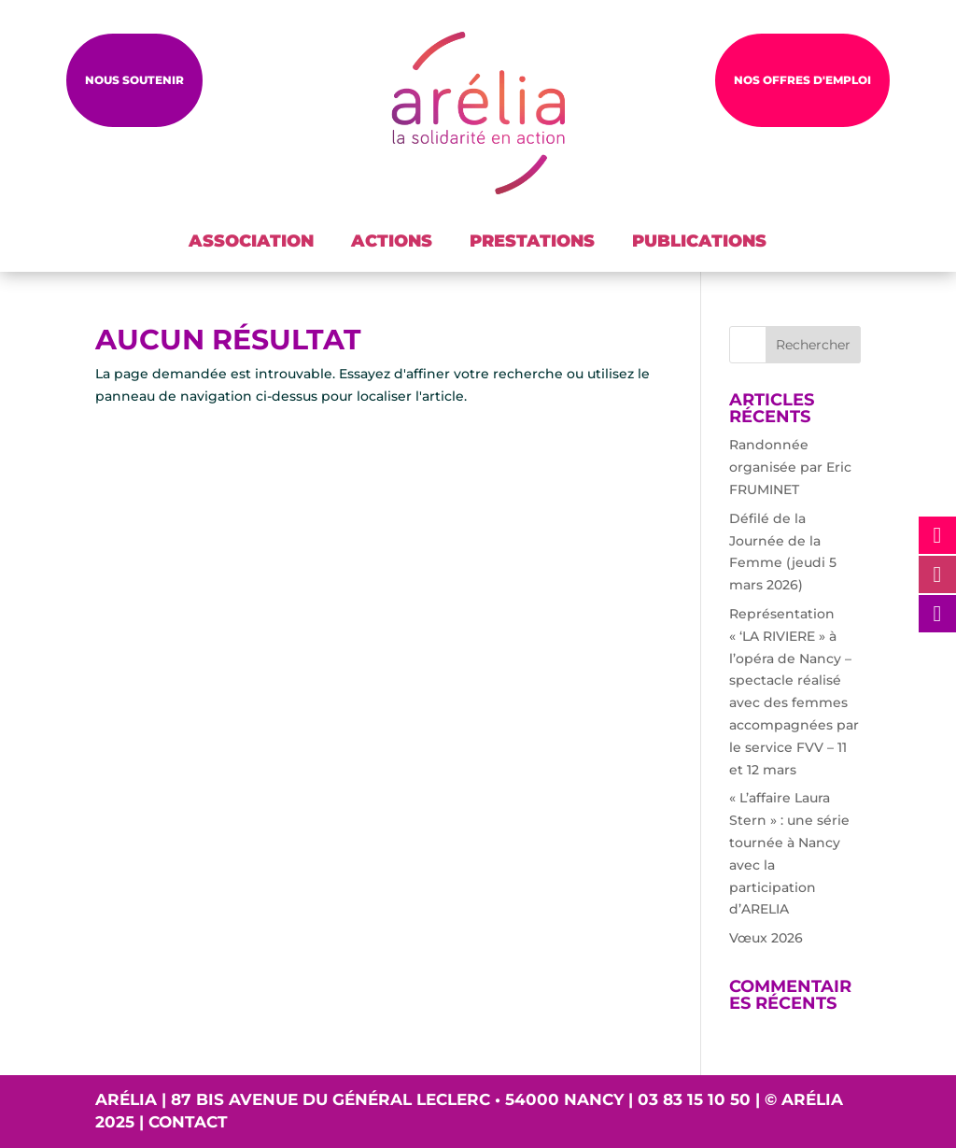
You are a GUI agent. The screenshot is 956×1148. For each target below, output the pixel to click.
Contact (188, 1122)
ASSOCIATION (251, 241)
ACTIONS (391, 241)
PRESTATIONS (532, 241)
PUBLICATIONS (699, 241)
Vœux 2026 (766, 937)
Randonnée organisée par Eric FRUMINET (790, 467)
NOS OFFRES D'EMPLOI (802, 80)
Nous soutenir (134, 80)
